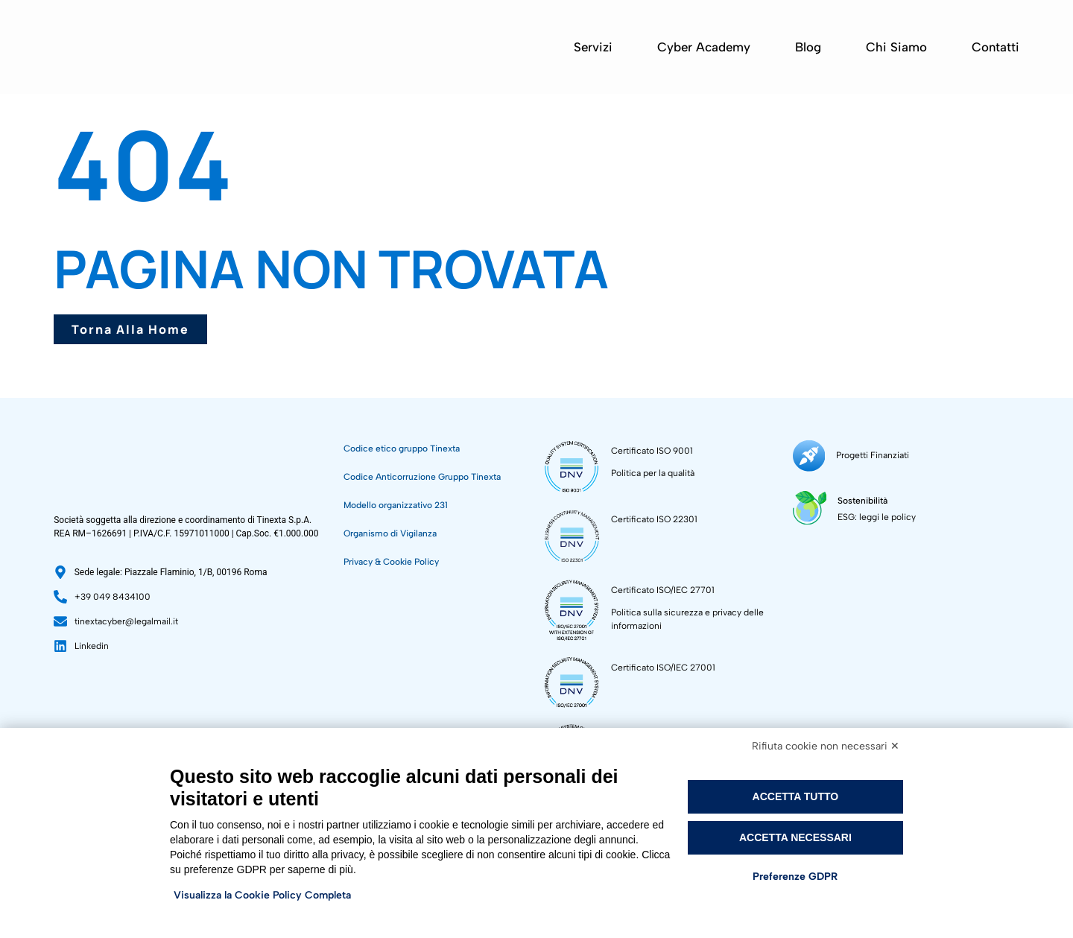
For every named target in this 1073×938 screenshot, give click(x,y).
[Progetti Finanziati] (809, 456)
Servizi (593, 46)
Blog (808, 46)
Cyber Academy (703, 46)
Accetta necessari (795, 837)
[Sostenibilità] (809, 507)
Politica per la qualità (652, 473)
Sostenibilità (862, 500)
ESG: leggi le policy (877, 516)
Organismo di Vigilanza (390, 533)
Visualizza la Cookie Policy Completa (262, 895)
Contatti (995, 46)
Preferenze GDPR (795, 876)
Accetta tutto (796, 796)
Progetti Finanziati (872, 455)
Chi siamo (896, 46)
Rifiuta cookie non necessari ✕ (825, 746)
